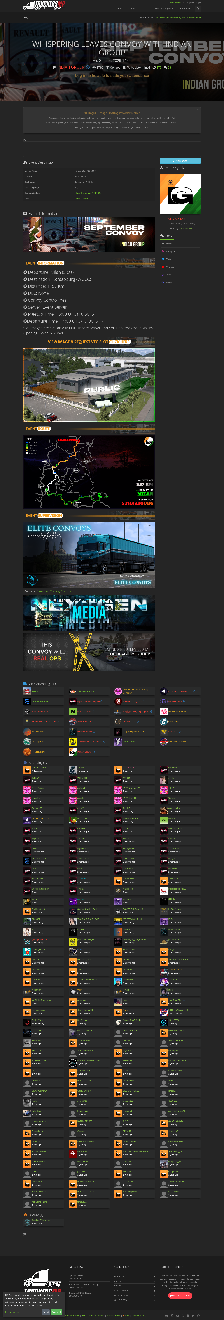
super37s (81, 949)
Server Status (121, 1291)
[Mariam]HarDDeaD (132, 1020)
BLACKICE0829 (39, 858)
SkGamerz (127, 1171)
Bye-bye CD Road (77, 1275)
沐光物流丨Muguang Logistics (136, 711)
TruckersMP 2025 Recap (80, 1293)
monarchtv (36, 990)
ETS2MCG (173, 732)
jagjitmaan (82, 1171)
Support (118, 1281)
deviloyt (126, 1040)
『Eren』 (81, 838)
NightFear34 (83, 848)
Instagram (170, 251)
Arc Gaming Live (39, 1202)
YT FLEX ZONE (39, 1060)
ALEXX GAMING (85, 1050)
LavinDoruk (128, 869)
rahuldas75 (37, 1182)
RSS (127, 1315)
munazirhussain (39, 1161)
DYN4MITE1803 (84, 1121)
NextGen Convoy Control (54, 591)
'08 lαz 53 (127, 778)
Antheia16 (82, 788)
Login (198, 3)
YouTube (170, 267)
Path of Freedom (85, 732)
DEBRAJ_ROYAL (131, 1091)
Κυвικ (125, 1000)
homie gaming (83, 1111)
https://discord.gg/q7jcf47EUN (87, 193)
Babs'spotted (174, 1050)
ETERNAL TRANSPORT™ (180, 691)
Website (170, 243)
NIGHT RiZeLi (38, 879)
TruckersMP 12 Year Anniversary (83, 1284)
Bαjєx (170, 990)
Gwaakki (81, 1131)
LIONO (126, 1070)
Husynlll (172, 858)
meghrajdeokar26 (176, 1141)
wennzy (35, 899)
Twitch (169, 275)
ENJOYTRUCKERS (177, 711)
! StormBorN (128, 969)
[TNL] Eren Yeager (85, 939)
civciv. (80, 869)
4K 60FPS (173, 980)
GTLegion (36, 1030)
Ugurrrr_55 (173, 798)
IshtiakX (172, 1091)
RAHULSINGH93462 (86, 1141)
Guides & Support (162, 8)
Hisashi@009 (129, 949)
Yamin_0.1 (82, 969)
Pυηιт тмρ (36, 1040)
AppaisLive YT (175, 879)
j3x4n (125, 828)
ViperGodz (82, 778)
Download (119, 1276)
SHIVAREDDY (84, 1070)
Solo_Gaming (38, 1111)
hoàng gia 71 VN (39, 949)
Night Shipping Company (88, 701)
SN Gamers (128, 1060)
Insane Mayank (39, 1121)
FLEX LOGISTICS (131, 742)
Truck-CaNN (83, 858)
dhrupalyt (127, 1161)
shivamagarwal (84, 1040)
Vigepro (35, 838)
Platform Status (113, 1315)
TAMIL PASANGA (40, 711)
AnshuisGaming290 (177, 1111)
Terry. (34, 929)
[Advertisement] (112, 148)
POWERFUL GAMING (133, 909)
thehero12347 (129, 1101)
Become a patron (180, 1295)
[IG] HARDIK (128, 768)
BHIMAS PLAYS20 (85, 1192)
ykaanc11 (172, 768)
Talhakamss (173, 848)
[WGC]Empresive (85, 1030)
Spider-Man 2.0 (130, 1030)
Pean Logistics (130, 721)
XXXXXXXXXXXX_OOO (88, 919)
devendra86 (128, 1111)
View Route (180, 161)
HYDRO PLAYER (176, 1030)
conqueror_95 (174, 1161)
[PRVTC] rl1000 (130, 798)
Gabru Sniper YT (85, 1091)
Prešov (35, 691)
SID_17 (171, 899)
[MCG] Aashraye (39, 939)
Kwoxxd (172, 838)
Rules (84, 1315)
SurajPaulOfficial (175, 1121)
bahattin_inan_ (129, 858)
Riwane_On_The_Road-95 (135, 939)
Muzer (125, 1010)
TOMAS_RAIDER (176, 969)
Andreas (81, 899)
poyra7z (81, 808)
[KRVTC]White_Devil (132, 919)
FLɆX (170, 919)
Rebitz (35, 1070)
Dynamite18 (37, 1131)
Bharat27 (36, 919)
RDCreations (128, 1081)
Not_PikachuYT (39, 1192)
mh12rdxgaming (130, 1192)
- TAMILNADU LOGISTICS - (90, 742)
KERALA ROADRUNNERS (44, 721)
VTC (144, 8)
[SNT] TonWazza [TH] (178, 1010)
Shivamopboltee (175, 1040)
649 (176, 3)
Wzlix (34, 848)
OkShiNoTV (128, 980)
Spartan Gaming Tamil (87, 909)
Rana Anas (82, 1151)
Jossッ (171, 778)
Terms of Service (71, 1315)
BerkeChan (82, 818)
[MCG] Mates (174, 939)
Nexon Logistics (84, 711)
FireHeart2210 (38, 909)
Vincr (170, 1081)
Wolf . (80, 990)
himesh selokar (175, 1070)
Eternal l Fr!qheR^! (40, 818)
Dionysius (172, 818)
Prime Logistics (175, 701)
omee (34, 1171)
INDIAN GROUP (73, 67)
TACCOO (81, 879)
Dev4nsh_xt (37, 969)
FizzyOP (36, 980)
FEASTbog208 (84, 959)
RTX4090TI (82, 1161)
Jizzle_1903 (37, 1020)
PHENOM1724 (84, 1081)
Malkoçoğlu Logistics (132, 701)
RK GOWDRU (129, 1141)
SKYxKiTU (127, 1131)
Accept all (56, 1312)
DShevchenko (174, 929)
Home (141, 18)
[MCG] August (174, 909)
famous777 (82, 1202)
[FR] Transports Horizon (133, 732)
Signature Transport (177, 742)
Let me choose (12, 1312)
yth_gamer (173, 1171)
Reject (46, 1312)
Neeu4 (126, 959)
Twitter (169, 259)
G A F (125, 1121)
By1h (34, 869)
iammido (127, 899)
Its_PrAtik (127, 1050)
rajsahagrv (82, 1000)
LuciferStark (128, 879)
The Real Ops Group (86, 691)
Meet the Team (121, 1295)
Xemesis (81, 768)
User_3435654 (175, 828)
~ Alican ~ (81, 889)
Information (185, 8)
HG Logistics (37, 742)
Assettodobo (174, 808)
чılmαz (126, 990)
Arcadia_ (81, 798)
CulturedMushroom (40, 889)
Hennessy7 (173, 869)
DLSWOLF (37, 1141)
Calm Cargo (173, 721)
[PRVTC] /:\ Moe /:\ (131, 788)
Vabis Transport (84, 721)
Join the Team (120, 1300)
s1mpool (36, 1081)
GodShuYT (173, 1101)
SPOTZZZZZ (38, 1050)
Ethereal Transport (40, 701)
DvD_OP (172, 949)
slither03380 (174, 1020)
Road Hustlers (38, 752)
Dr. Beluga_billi (84, 1020)
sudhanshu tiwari (39, 1151)
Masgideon (128, 889)
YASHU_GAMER (176, 1182)
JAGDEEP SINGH (40, 768)
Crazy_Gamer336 (85, 1010)
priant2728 (82, 1101)
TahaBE (126, 808)
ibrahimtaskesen (130, 818)
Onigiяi (80, 929)
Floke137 (36, 798)
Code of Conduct (96, 1315)
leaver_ (35, 828)
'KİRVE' (35, 778)
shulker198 (128, 1182)
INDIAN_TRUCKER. (177, 1060)
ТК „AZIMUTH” (38, 732)
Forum (118, 8)
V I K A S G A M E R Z (178, 959)
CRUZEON (37, 959)
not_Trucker (173, 1192)
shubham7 (173, 1131)
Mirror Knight (37, 788)
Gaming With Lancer (41, 1220)
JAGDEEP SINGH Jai (87, 980)
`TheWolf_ (173, 788)
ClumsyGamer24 (39, 1091)
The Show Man (186, 228)
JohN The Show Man (41, 1000)
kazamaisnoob (38, 1010)
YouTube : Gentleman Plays (135, 1151)
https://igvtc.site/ (81, 198)
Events (132, 8)
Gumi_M (127, 929)
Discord (169, 282)
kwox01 (126, 838)
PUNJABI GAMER (85, 1182)
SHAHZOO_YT (175, 1151)
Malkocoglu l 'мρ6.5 (177, 889)
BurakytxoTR (129, 848)
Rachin (35, 1101)
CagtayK (81, 828)
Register (190, 3)
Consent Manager (140, 1315)
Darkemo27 (37, 808)
